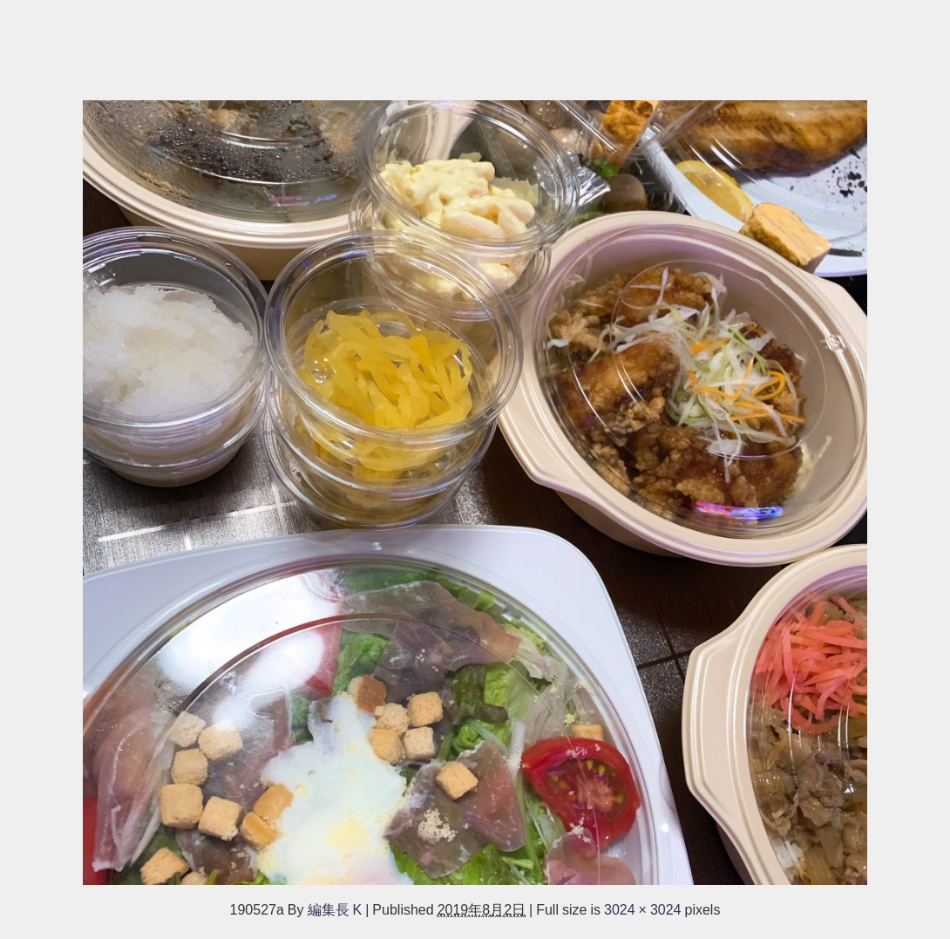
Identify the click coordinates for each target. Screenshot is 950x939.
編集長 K (335, 909)
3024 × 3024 (643, 909)
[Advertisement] (475, 41)
